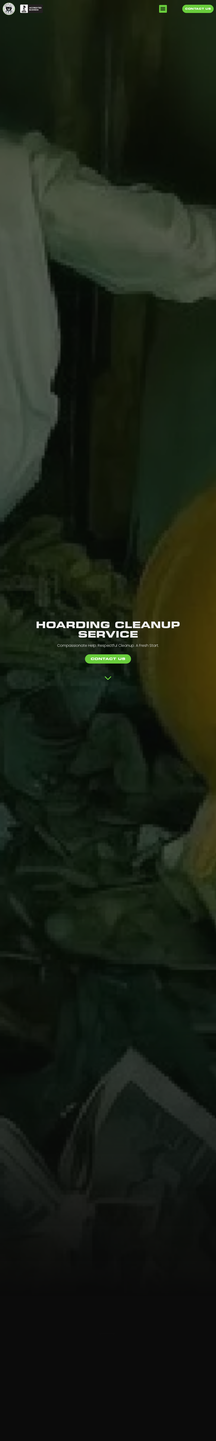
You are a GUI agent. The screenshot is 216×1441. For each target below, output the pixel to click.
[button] (163, 9)
